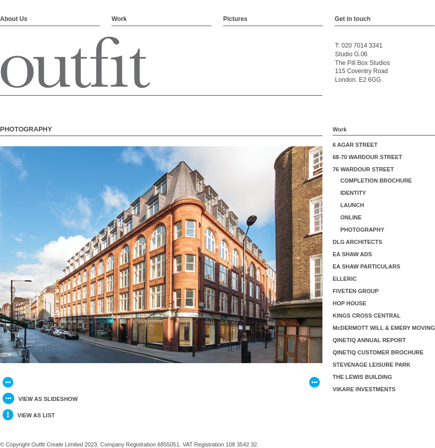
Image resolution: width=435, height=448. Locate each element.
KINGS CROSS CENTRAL (367, 315)
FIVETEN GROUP (356, 291)
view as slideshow (40, 398)
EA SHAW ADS (352, 254)
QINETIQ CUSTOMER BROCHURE (378, 352)
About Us (13, 19)
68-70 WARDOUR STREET (367, 157)
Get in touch (353, 19)
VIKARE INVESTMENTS (364, 389)
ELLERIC (345, 279)
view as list (29, 414)
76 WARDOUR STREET (363, 169)
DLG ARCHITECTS (357, 242)
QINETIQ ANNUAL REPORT (369, 340)
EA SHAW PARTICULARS (366, 266)
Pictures (235, 19)
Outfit (75, 63)
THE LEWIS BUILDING (362, 377)
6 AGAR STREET (355, 145)
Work (119, 19)
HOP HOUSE (349, 303)
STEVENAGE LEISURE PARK (371, 365)
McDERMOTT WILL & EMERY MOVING (384, 328)
